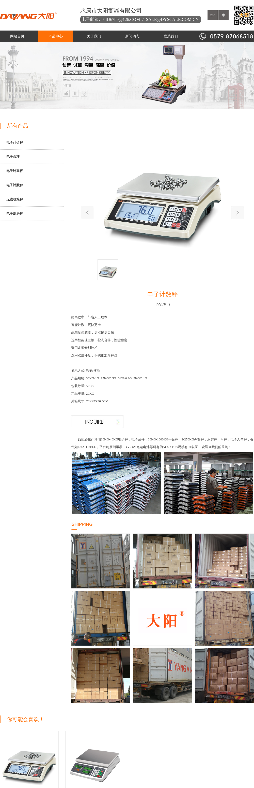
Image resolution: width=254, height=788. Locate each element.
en (212, 15)
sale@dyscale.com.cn (172, 19)
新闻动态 (132, 36)
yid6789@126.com (121, 19)
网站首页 (17, 36)
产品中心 (56, 36)
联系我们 (171, 36)
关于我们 (94, 36)
